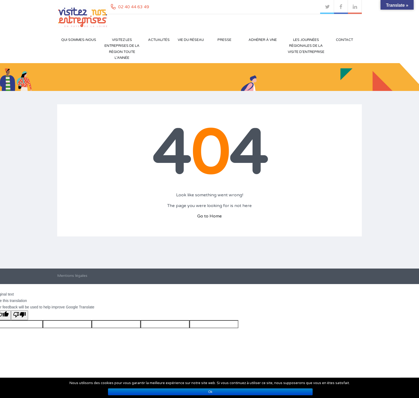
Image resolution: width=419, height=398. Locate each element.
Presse (224, 40)
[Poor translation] (19, 315)
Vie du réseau (191, 40)
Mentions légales (72, 275)
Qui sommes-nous (78, 40)
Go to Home (209, 216)
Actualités (159, 40)
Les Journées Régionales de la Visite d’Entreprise (306, 46)
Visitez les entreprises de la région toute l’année (121, 49)
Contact (344, 40)
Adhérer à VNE (263, 40)
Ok (210, 392)
